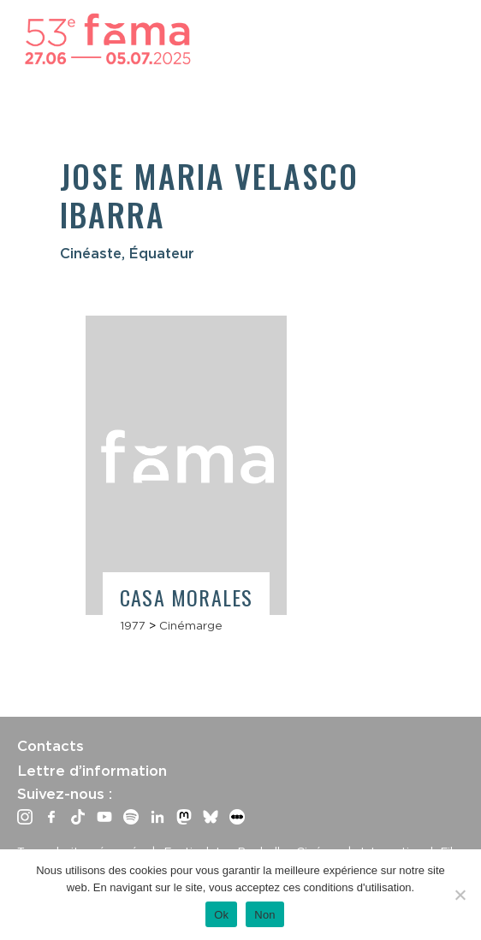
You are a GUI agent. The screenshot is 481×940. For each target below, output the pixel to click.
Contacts (50, 745)
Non (265, 914)
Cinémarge (191, 625)
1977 (132, 625)
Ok (221, 914)
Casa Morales (186, 597)
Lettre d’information (92, 770)
